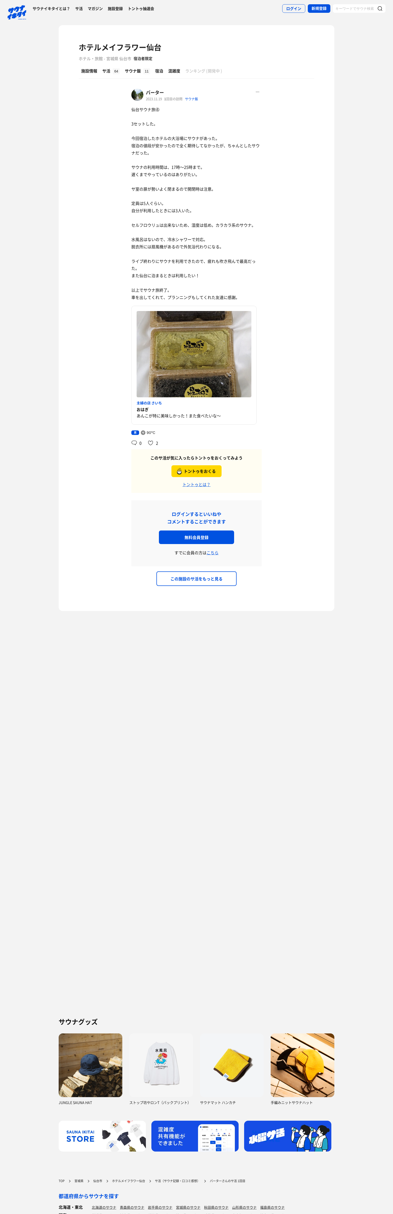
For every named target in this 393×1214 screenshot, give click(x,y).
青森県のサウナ (132, 1207)
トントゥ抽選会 (141, 8)
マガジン (95, 8)
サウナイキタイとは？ (51, 8)
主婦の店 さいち (149, 402)
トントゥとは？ (196, 484)
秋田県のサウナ (216, 1207)
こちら (213, 553)
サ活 (79, 8)
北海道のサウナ (104, 1207)
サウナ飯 (191, 98)
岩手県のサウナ (160, 1207)
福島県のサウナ (272, 1207)
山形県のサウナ (244, 1207)
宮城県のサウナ (188, 1207)
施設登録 (115, 8)
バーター (155, 92)
